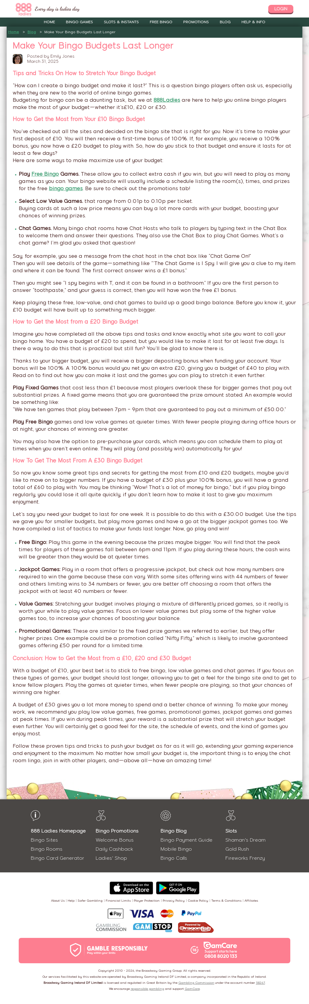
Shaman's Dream (245, 840)
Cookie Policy (198, 901)
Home (49, 22)
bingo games (66, 188)
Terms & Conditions (226, 901)
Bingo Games (79, 22)
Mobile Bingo (176, 849)
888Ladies (167, 100)
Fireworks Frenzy (245, 858)
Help (71, 901)
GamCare (192, 989)
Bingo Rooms (46, 849)
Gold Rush (237, 849)
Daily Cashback (114, 849)
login (280, 8)
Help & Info (253, 22)
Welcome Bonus (115, 840)
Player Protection (147, 901)
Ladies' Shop (111, 858)
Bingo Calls (174, 858)
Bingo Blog (173, 831)
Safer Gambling (90, 901)
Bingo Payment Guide (186, 840)
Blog (225, 22)
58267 (260, 983)
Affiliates (251, 901)
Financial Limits (118, 901)
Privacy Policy (174, 901)
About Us (58, 901)
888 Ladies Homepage (58, 831)
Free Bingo (161, 22)
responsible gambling (147, 989)
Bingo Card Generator (57, 858)
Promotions (196, 22)
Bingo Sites (44, 840)
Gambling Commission (196, 983)
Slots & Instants (121, 22)
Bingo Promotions (117, 831)
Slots (231, 831)
